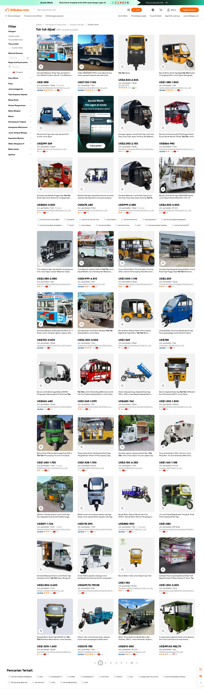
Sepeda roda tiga (77, 25)
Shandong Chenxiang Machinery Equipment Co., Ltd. (136, 149)
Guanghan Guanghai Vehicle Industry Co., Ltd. (177, 149)
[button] (128, 9)
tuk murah (104, 677)
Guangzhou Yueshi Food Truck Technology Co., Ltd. (55, 345)
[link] (200, 669)
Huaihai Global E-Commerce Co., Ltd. (92, 210)
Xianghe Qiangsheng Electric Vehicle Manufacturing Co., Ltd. (55, 407)
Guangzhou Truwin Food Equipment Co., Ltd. (136, 210)
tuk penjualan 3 (149, 219)
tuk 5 (85, 682)
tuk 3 (52, 682)
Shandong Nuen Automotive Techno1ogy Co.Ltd (55, 529)
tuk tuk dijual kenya (68, 682)
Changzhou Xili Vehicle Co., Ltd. (171, 345)
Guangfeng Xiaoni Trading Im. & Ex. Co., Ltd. (135, 588)
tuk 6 (40, 677)
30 (132, 663)
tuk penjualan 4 (55, 677)
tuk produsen (110, 219)
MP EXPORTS (123, 85)
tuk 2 (137, 225)
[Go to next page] (137, 663)
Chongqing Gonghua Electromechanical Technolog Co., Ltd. (96, 591)
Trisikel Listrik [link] (93, 25)
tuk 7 (130, 677)
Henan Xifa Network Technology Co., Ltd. (53, 88)
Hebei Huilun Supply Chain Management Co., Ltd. (136, 284)
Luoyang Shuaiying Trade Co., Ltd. (131, 652)
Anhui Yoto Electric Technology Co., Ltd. (175, 210)
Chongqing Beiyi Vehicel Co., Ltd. (91, 468)
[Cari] (136, 10)
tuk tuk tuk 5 (38, 682)
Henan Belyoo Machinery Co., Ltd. (91, 284)
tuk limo (118, 677)
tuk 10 (70, 225)
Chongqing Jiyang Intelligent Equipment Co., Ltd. (177, 284)
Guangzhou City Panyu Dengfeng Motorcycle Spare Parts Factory (136, 407)
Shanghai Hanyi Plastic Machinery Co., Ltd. (54, 210)
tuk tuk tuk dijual (103, 225)
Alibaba (39, 25)
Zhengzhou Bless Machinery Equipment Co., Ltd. (55, 284)
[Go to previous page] (95, 663)
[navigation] (20, 344)
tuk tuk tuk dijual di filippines (20, 677)
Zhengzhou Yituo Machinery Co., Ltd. (92, 88)
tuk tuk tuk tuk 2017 (180, 225)
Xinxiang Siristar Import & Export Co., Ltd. (175, 407)
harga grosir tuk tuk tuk (148, 677)
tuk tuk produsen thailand (156, 225)
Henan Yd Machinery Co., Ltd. (130, 468)
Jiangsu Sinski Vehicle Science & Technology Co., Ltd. (96, 529)
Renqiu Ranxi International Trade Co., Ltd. (134, 345)
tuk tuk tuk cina (122, 225)
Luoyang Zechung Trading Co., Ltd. (132, 529)
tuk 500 (71, 677)
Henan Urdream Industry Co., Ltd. (50, 591)
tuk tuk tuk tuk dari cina (89, 219)
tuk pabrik (69, 219)
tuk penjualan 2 (87, 677)
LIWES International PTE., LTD (171, 652)
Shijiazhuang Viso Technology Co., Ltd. (52, 468)
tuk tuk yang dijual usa (17, 682)
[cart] (161, 10)
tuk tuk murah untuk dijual (48, 219)
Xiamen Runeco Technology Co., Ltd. (51, 149)
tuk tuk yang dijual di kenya (174, 677)
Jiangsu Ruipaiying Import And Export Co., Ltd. (96, 407)
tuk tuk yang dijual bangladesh (173, 219)
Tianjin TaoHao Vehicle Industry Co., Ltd (175, 88)
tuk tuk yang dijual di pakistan (50, 225)
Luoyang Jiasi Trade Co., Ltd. (170, 468)
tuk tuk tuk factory (129, 219)
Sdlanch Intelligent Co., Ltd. (89, 652)
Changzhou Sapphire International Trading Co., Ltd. (177, 529)
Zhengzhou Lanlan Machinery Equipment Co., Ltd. (177, 591)
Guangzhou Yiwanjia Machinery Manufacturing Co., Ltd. (96, 345)
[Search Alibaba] (81, 9)
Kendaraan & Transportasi (56, 25)
